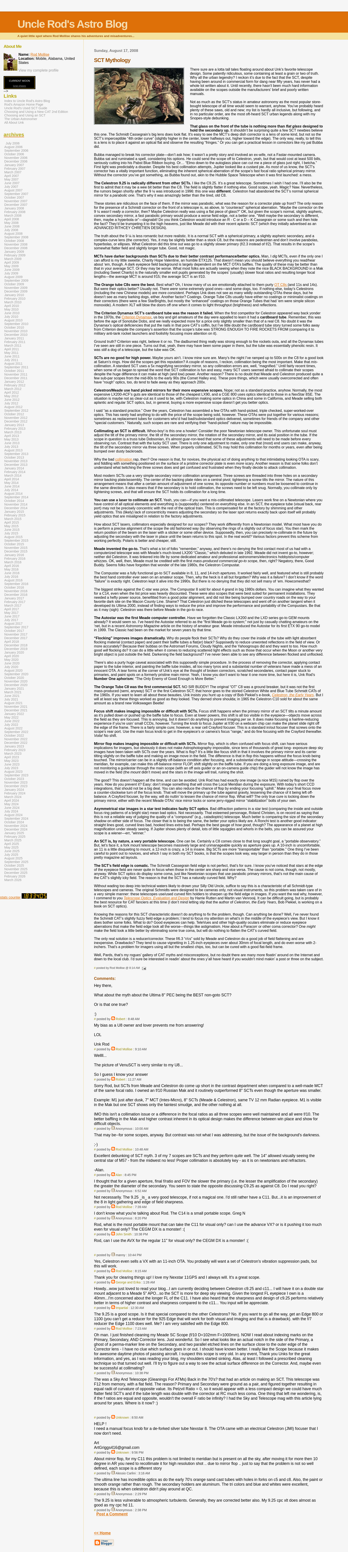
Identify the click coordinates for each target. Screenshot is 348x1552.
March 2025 (12, 840)
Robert (120, 1019)
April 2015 (11, 522)
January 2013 (14, 425)
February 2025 (14, 836)
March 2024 (12, 797)
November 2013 (15, 461)
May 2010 (11, 309)
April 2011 (11, 349)
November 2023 (15, 782)
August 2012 (13, 407)
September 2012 (16, 410)
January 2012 (14, 381)
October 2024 (14, 822)
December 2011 (15, 378)
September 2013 (16, 454)
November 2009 (15, 288)
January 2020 (14, 652)
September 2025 (16, 862)
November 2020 (15, 681)
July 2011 (11, 360)
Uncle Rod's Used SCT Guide (25, 108)
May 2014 (11, 483)
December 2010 (15, 334)
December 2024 (15, 829)
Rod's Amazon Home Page (23, 104)
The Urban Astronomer (20, 119)
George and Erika (128, 1282)
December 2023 (15, 786)
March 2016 (12, 562)
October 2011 (14, 371)
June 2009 (11, 269)
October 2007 (14, 197)
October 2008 (14, 241)
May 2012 (11, 396)
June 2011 (11, 356)
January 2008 (14, 208)
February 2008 (14, 212)
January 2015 (14, 511)
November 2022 (15, 739)
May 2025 (11, 847)
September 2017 (16, 627)
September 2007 (16, 194)
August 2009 (13, 277)
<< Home (102, 1533)
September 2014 (16, 497)
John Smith (124, 1234)
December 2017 (15, 638)
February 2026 (14, 876)
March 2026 (12, 880)
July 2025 (11, 854)
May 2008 (11, 223)
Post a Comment (112, 1514)
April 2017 (11, 609)
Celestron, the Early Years (293, 695)
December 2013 (15, 464)
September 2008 (16, 237)
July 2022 (11, 724)
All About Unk (14, 122)
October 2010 (14, 327)
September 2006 (16, 150)
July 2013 (11, 446)
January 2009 (14, 251)
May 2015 (11, 526)
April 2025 (11, 844)
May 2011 (11, 353)
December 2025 (15, 873)
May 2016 (11, 569)
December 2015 (15, 551)
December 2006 (15, 161)
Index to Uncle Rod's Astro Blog (27, 101)
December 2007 (15, 204)
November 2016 (15, 591)
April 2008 (11, 219)
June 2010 (11, 313)
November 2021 (15, 706)
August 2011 (13, 363)
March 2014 (12, 475)
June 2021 (11, 696)
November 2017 (15, 634)
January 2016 (14, 555)
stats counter (10, 897)
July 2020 (11, 667)
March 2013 (12, 432)
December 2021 (15, 710)
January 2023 (14, 746)
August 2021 (13, 703)
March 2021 (12, 692)
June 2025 (11, 851)
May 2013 (11, 439)
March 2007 (12, 172)
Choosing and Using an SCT (25, 115)
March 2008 (12, 215)
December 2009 (15, 291)
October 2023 (14, 779)
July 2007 (11, 186)
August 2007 (13, 190)
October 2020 (14, 678)
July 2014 (11, 490)
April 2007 (11, 176)
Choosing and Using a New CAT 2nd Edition (36, 112)
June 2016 (11, 573)
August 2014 (13, 493)
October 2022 (14, 735)
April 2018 (11, 641)
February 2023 (14, 750)
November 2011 (15, 374)
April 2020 (11, 656)
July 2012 (11, 403)
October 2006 (14, 154)
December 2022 (15, 743)
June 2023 (11, 764)
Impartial (122, 1308)
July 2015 (11, 533)
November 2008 (15, 244)
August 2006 (13, 147)
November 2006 (15, 158)
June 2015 (11, 529)
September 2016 (16, 584)
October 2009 (14, 284)
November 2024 (15, 826)
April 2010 (11, 306)
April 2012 (11, 392)
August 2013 (13, 450)
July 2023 (11, 768)
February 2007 (14, 168)
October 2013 (14, 457)
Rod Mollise (124, 1049)
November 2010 (15, 331)
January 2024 (14, 789)
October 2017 (14, 631)
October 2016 (14, 587)
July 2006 (13, 143)
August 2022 (13, 728)
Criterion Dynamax (136, 317)
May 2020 (11, 659)
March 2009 (12, 259)
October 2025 (14, 865)
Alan (119, 1175)
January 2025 (14, 833)
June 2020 (11, 663)
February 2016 (14, 558)
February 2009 (14, 255)
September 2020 (16, 674)
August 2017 (13, 623)
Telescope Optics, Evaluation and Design (156, 898)
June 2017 (11, 616)
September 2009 (16, 280)
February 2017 (14, 602)
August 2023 (13, 771)
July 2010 (11, 316)
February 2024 (14, 793)
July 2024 (11, 811)
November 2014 (15, 504)
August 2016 (13, 580)
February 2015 (14, 515)
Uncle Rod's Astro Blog (72, 24)
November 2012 (15, 418)
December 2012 (15, 421)
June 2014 (11, 486)
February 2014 (14, 472)
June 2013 (11, 443)
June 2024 (11, 808)
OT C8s (281, 285)
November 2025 (15, 869)
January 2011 (14, 338)
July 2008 (11, 230)
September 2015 (16, 540)
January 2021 (14, 688)
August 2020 (13, 670)
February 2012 (14, 385)
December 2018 (15, 645)
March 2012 (12, 389)
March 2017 (12, 605)
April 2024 (11, 800)
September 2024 (16, 818)
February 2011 (14, 342)
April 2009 (11, 262)
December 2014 (15, 508)
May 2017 (11, 613)
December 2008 (15, 248)
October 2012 (14, 414)
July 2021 (11, 699)
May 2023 (11, 761)
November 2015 (15, 548)
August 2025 (13, 858)
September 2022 (16, 732)
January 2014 (14, 468)
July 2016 (11, 576)
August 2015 (13, 537)
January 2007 (14, 165)
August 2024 (13, 815)
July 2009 (11, 273)
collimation (124, 459)
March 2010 (12, 302)
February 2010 (14, 298)
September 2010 (16, 324)
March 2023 (12, 753)
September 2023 (16, 775)
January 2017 (14, 598)
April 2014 (11, 479)
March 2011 (12, 345)
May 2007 (11, 179)
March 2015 (12, 519)
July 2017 (11, 620)
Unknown (122, 1417)
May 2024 (11, 804)
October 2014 (14, 501)
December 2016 (15, 594)
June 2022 (11, 721)
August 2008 (13, 233)
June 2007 (11, 183)
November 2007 (15, 201)
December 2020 (15, 685)
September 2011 (16, 367)
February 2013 (14, 428)
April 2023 (11, 757)
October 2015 (14, 544)
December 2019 (15, 649)
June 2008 (11, 226)
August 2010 (13, 320)
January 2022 (14, 714)
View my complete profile (38, 70)
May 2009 (11, 266)
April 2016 (11, 566)
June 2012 (11, 399)
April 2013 (11, 436)
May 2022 (11, 717)
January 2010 (14, 295)
